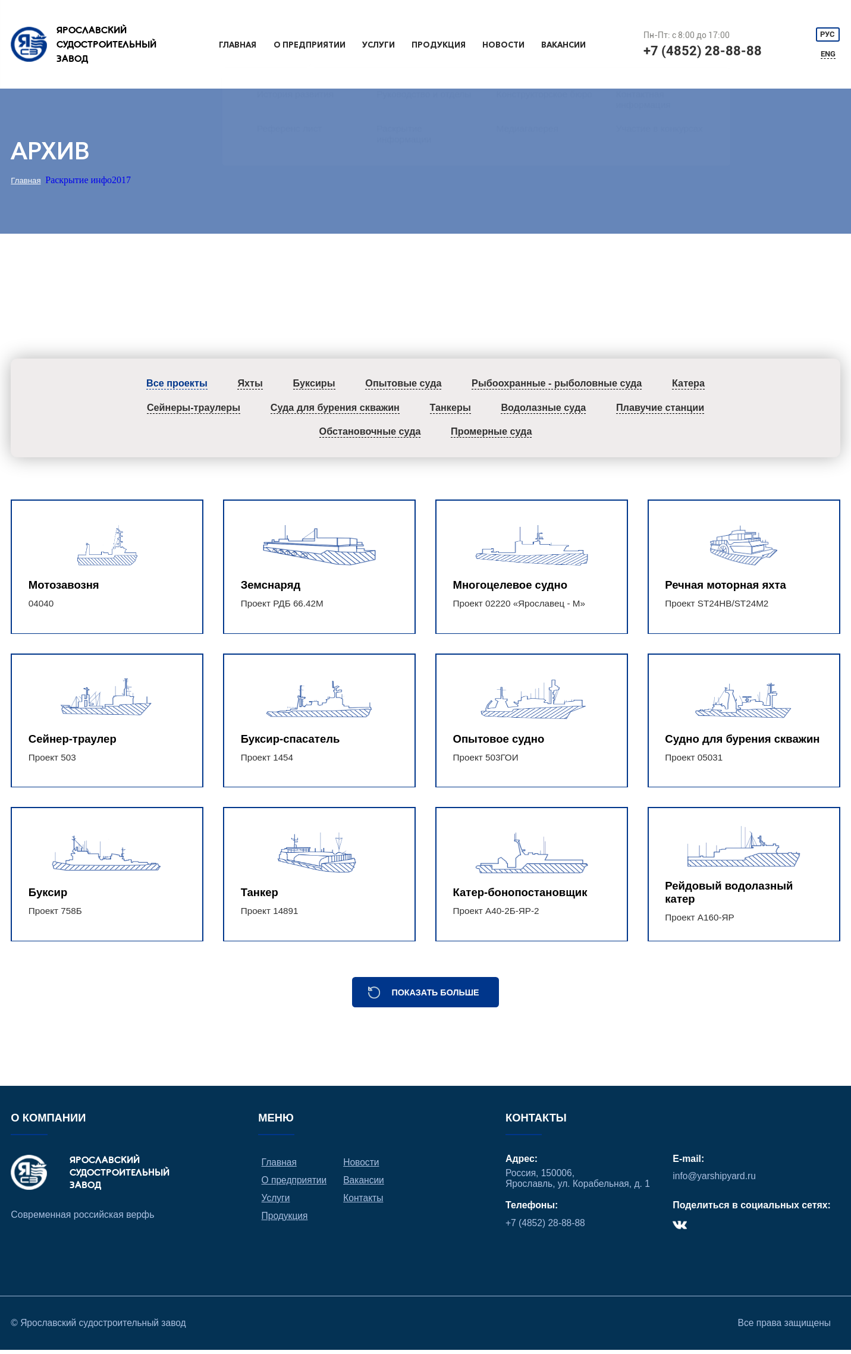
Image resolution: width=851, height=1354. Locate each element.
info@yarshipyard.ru (715, 1179)
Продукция (438, 44)
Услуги (378, 44)
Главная (238, 44)
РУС (828, 33)
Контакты (364, 1201)
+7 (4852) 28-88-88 (702, 50)
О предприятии (310, 44)
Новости (502, 44)
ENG (828, 54)
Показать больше (435, 995)
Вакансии (563, 44)
